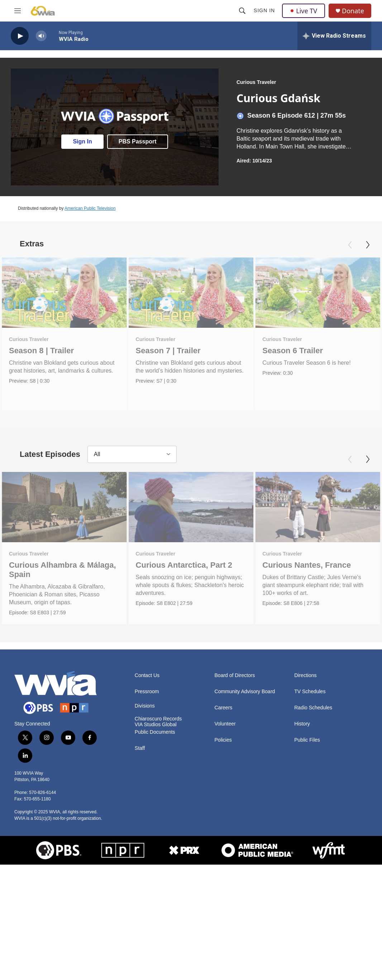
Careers (224, 707)
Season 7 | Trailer (168, 350)
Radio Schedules (313, 707)
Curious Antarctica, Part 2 (184, 565)
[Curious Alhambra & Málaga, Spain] (64, 507)
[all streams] (334, 36)
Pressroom (147, 691)
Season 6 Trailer (292, 350)
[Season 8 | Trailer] (64, 292)
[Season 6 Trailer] (317, 292)
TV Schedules (309, 691)
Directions (305, 675)
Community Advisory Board (245, 691)
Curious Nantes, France (306, 565)
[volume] (41, 36)
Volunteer (225, 724)
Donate (353, 11)
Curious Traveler (256, 82)
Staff (140, 748)
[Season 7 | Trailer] (191, 292)
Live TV (303, 10)
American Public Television (90, 208)
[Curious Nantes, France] (317, 507)
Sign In (264, 10)
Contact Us (147, 675)
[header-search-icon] (242, 11)
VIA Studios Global (156, 724)
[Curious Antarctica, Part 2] (191, 507)
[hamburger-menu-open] (17, 11)
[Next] (367, 245)
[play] (19, 36)
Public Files (307, 740)
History (302, 724)
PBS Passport (138, 141)
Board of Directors (235, 675)
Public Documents (155, 732)
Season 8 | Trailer (41, 350)
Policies (223, 740)
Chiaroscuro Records (158, 719)
